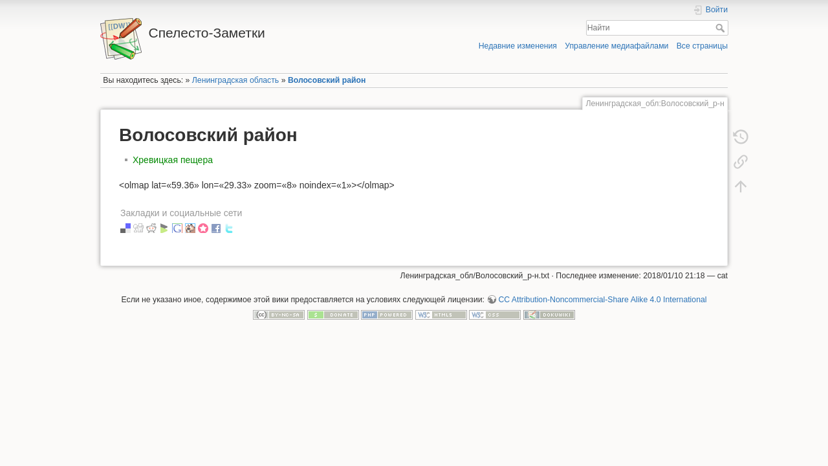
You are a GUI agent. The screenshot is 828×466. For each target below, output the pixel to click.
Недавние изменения (518, 45)
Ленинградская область (235, 80)
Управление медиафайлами (616, 45)
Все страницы (702, 45)
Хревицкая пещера (173, 160)
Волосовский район (327, 80)
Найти (721, 27)
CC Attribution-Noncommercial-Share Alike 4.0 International (602, 299)
